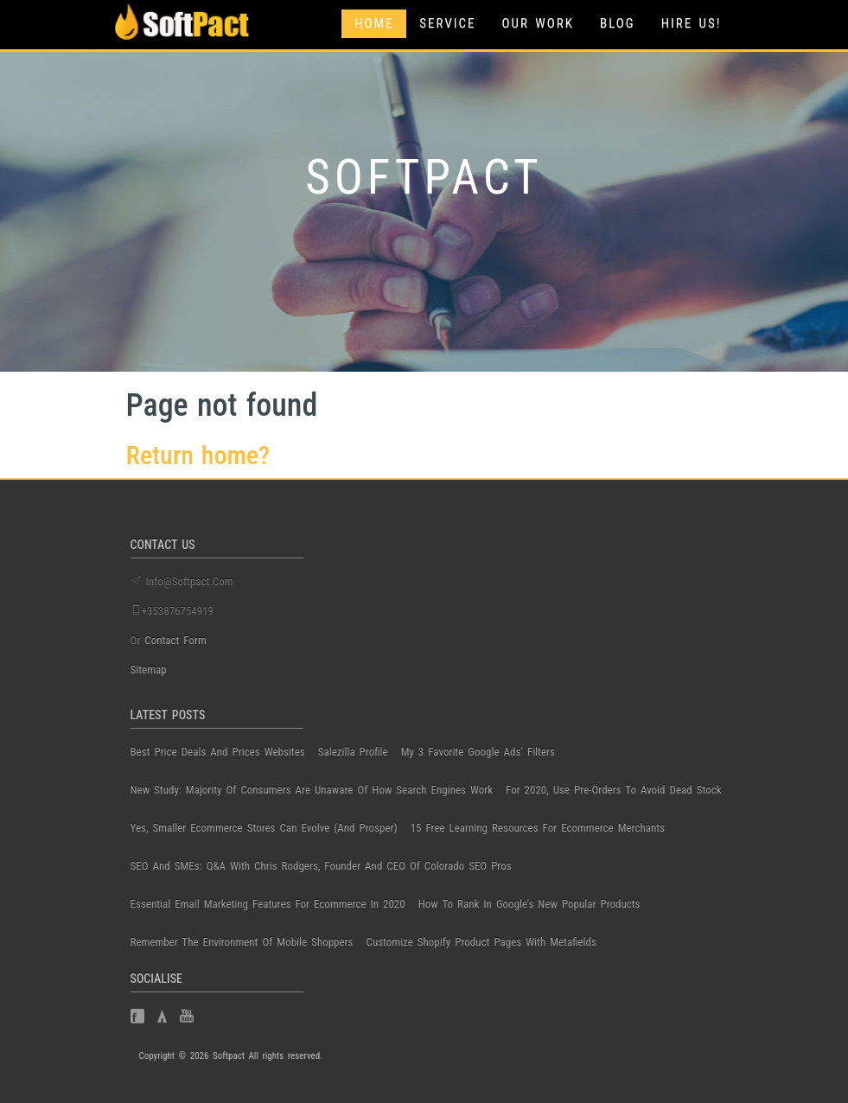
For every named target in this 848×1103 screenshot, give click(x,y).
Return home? (198, 455)
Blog (617, 23)
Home (373, 23)
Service (447, 23)
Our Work (538, 23)
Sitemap (149, 669)
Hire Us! (691, 23)
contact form (175, 640)
